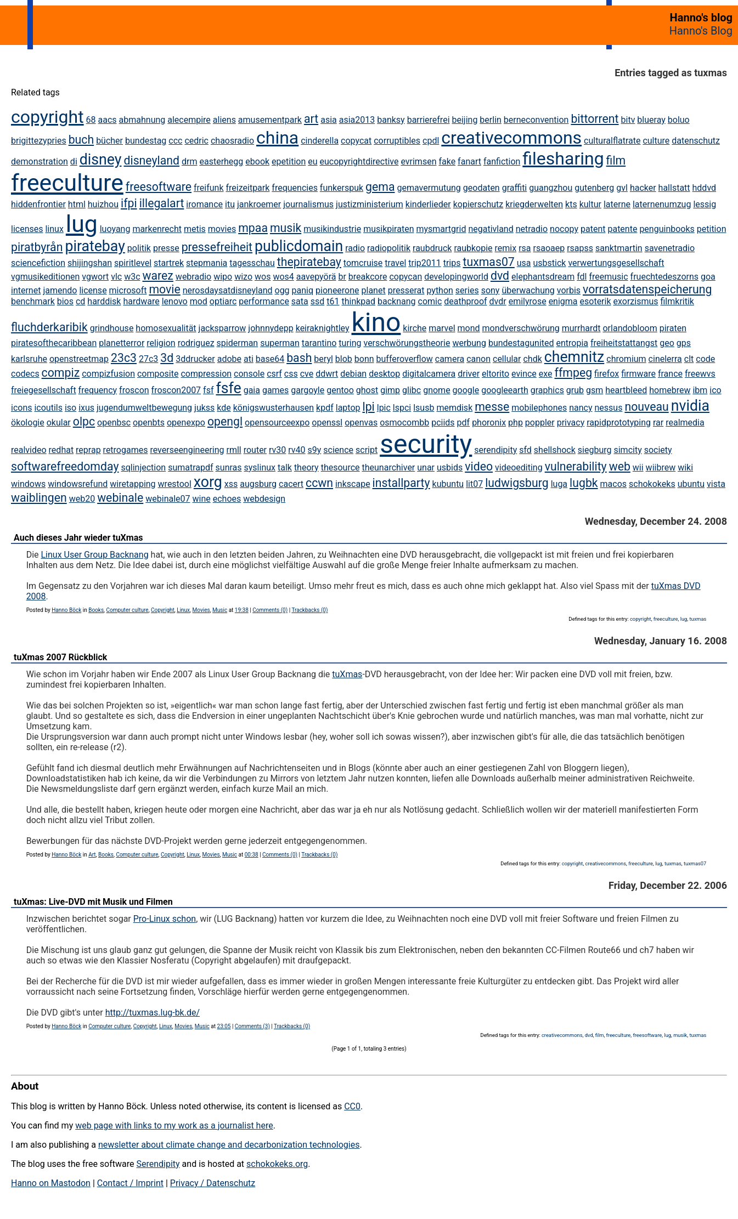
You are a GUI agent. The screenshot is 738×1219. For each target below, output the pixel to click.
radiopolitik (388, 248)
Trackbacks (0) (309, 610)
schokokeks (652, 484)
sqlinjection (143, 467)
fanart (469, 161)
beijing (464, 120)
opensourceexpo (277, 422)
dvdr (497, 301)
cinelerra (665, 359)
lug (82, 223)
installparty (401, 483)
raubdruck (432, 248)
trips (452, 263)
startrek (169, 263)
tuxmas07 (488, 262)
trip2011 (424, 263)
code (705, 359)
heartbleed (626, 390)
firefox (606, 373)
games (275, 390)
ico (715, 390)
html (77, 204)
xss (231, 484)
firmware (638, 373)
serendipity (495, 450)
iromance (204, 204)
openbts (149, 422)
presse (166, 248)
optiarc (223, 301)
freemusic (608, 276)
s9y (315, 450)
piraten (673, 328)
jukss (204, 407)
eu (312, 161)
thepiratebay (309, 262)
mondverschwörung (521, 328)
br (342, 276)
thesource (340, 467)
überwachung (528, 290)
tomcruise (362, 263)
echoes (227, 499)
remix (506, 248)
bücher (109, 140)
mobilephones (539, 407)
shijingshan (89, 263)
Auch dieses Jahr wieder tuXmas (78, 537)
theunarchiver (388, 467)
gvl (622, 188)
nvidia (690, 406)
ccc (175, 140)
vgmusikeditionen (45, 276)
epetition (289, 161)
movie (164, 289)
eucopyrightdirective (359, 161)
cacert (291, 484)
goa (708, 276)
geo (667, 343)
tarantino (319, 343)
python (439, 290)
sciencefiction (38, 263)
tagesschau (252, 263)
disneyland (151, 160)
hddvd (704, 188)
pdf (463, 422)
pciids (442, 422)
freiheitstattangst (623, 343)
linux (54, 229)
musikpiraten (388, 229)
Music (219, 610)
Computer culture (127, 610)
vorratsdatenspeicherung (647, 289)
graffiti (514, 188)
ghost (367, 390)
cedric (196, 140)
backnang (397, 301)
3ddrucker (195, 359)
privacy (571, 422)
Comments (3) (252, 1026)
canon (478, 359)
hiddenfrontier (38, 204)
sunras (229, 467)
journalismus (308, 204)
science (338, 450)
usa (524, 263)
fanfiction (501, 161)
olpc (84, 421)
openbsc (114, 422)
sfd (525, 450)
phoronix (489, 422)
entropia (572, 343)
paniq (303, 290)
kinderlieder (428, 204)
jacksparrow (222, 328)
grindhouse (112, 328)
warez (158, 275)
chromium (626, 359)
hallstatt (674, 188)
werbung (469, 343)
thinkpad (358, 301)
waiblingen (39, 497)
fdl (582, 276)
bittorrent (594, 119)
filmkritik (677, 301)
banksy (390, 120)
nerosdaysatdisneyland (228, 290)
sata (299, 301)
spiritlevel (132, 263)
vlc (116, 276)
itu (230, 204)
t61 (332, 301)
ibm (699, 390)
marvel (442, 328)
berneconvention (536, 120)
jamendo (60, 290)
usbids (450, 467)
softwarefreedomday (65, 466)
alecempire (189, 120)
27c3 (148, 359)
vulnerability (576, 466)
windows (28, 484)
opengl (225, 421)
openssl (327, 422)
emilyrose (528, 301)
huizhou (103, 204)
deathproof (465, 301)
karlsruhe (29, 359)
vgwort (95, 276)
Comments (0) (270, 610)
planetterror (121, 343)
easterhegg (221, 161)
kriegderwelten (534, 204)
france (670, 373)
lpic (384, 407)
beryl (323, 359)
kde (223, 407)
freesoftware (158, 187)
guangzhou (550, 188)
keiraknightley (323, 328)
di (73, 161)
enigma (563, 301)
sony (490, 290)
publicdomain (299, 246)
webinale (120, 497)
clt (689, 359)
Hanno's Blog (701, 30)
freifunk (209, 188)
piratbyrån (37, 247)
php (515, 422)
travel (395, 263)
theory (306, 467)
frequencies (295, 188)
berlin (491, 120)
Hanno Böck (66, 610)
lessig (704, 204)
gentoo (340, 390)
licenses (27, 229)
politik (139, 248)
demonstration (39, 161)
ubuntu (691, 484)
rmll (233, 450)
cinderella (320, 140)
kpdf (325, 407)
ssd (318, 301)
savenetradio (670, 248)
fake (446, 161)
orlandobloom (629, 328)
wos (263, 276)
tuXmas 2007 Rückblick (60, 657)
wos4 (283, 276)
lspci (402, 407)
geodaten (481, 188)
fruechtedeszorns (664, 276)
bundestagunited (521, 343)
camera (449, 359)
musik (285, 228)
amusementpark (270, 120)
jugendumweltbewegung (144, 407)
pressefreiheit (217, 247)
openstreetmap (79, 359)
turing (350, 343)
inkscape (352, 484)
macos (613, 484)
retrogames (125, 450)
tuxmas (697, 619)
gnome (436, 390)
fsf (208, 390)
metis (195, 229)
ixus (86, 407)
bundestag (145, 140)
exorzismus (635, 301)
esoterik (595, 301)
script (367, 450)
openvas (361, 422)
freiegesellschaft (43, 390)
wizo (243, 276)
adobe (229, 359)
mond (469, 328)
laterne (617, 204)
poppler (540, 422)
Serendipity (157, 1164)
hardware (141, 301)
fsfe (228, 388)
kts (571, 204)
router (255, 450)
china (277, 137)
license (92, 290)
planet (374, 290)
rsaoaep (549, 248)
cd (80, 301)
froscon (134, 390)
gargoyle (307, 390)
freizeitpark (248, 188)
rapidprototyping (619, 422)
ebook (257, 161)
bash (299, 358)
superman (280, 343)
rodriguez (196, 343)
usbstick (549, 263)
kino (376, 322)
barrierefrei (428, 120)
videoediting (519, 467)
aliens (224, 120)
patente (622, 229)
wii (638, 467)
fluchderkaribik (49, 327)
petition (711, 229)
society (658, 450)
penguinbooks (666, 229)
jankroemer (259, 204)
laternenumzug (662, 204)
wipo (222, 276)
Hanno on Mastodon (51, 1183)
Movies (201, 610)
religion (161, 343)
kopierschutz (478, 204)
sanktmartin (619, 248)
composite (158, 373)
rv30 (277, 450)
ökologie (27, 422)
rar (658, 422)
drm (189, 161)
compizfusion (108, 373)
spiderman (237, 343)
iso (70, 407)
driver (469, 373)
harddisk (104, 301)
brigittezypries (38, 140)
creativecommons (511, 137)
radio (355, 248)
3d (166, 358)
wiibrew (661, 467)
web (619, 466)
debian (353, 373)
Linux (183, 610)
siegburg (595, 450)
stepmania (206, 263)
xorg (208, 482)
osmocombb (404, 422)
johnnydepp (270, 328)
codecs (25, 373)
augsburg (258, 484)
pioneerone (337, 290)
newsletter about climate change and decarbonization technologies (228, 1144)
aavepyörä (316, 276)
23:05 (224, 1026)
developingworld (456, 276)
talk (285, 467)
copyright (47, 116)
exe (546, 373)
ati (248, 359)
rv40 (296, 450)
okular (59, 422)
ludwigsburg (517, 483)
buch (81, 139)
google (466, 390)
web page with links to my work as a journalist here (174, 1125)
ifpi (129, 203)
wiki (685, 467)
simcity (627, 450)
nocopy (564, 229)
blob (343, 359)
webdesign (264, 499)
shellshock (555, 450)
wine (202, 499)
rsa (525, 248)
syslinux (259, 467)
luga (559, 484)
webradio (193, 276)
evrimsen (418, 161)
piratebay (95, 246)
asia (328, 120)
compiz (61, 372)
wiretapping (132, 484)
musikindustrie (332, 229)
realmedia (685, 422)
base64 (270, 359)
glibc (411, 390)
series (467, 290)
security (426, 444)
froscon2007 (176, 390)
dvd (500, 275)
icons (21, 407)
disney (101, 159)
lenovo (175, 301)
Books (96, 610)
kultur (590, 204)
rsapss (580, 248)
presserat (406, 290)
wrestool (174, 484)
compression (206, 373)
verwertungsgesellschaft (616, 263)
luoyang (115, 229)
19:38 (242, 610)
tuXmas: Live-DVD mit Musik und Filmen (93, 902)
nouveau (646, 406)
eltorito (495, 373)
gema (380, 187)
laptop (348, 407)
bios (65, 301)
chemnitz (574, 357)
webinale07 (167, 499)
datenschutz (696, 140)
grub (575, 390)
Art (91, 855)
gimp (390, 390)
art (311, 119)
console (249, 373)
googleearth (504, 390)
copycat (356, 140)
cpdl (430, 140)
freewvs (700, 373)
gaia (252, 390)
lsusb (423, 407)
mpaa (253, 228)
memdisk (454, 407)
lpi (368, 406)
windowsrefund (78, 484)
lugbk (584, 483)
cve (307, 373)
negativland (490, 229)
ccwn (319, 483)
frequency (97, 390)
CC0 (352, 1106)
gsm (594, 390)
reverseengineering (187, 450)
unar (426, 467)
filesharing (563, 158)
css (291, 373)
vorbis (569, 290)
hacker (643, 188)
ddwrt (327, 373)
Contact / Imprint (130, 1183)
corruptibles (397, 140)
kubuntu (448, 484)
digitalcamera (428, 373)
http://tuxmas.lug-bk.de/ (152, 1012)
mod (198, 301)
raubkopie (473, 248)
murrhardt (581, 328)
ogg (282, 290)
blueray (651, 120)
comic (430, 301)
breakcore (367, 276)
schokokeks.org (277, 1164)
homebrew (669, 390)
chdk (532, 359)
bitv (628, 120)
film (616, 160)
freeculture (67, 182)
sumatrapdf (190, 467)
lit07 (474, 484)
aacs (107, 120)
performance (264, 301)
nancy (580, 407)
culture (656, 140)
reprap (88, 450)
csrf (274, 373)
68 (91, 120)
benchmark (33, 301)
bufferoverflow (404, 359)
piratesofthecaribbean (54, 343)
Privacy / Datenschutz (212, 1183)
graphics (547, 390)
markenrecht (157, 229)
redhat (61, 450)
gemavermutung (428, 188)
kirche (414, 328)
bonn (364, 359)
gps (684, 343)
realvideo (29, 450)
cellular (507, 359)
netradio (532, 229)
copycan (405, 276)
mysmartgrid (441, 229)
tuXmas (347, 674)
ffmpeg (574, 372)
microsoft (128, 290)
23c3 (124, 358)
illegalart (161, 203)
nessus (609, 407)
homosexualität (166, 328)
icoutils (48, 407)
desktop (384, 373)
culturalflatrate (612, 140)
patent (593, 229)
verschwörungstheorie (406, 343)
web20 (82, 499)
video (479, 466)
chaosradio (232, 140)
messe (492, 406)
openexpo (186, 422)
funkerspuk (341, 188)
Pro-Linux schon (164, 919)
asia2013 (357, 120)
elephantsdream (542, 276)
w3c (132, 276)
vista (716, 484)
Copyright (162, 610)
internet (26, 290)
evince (524, 373)
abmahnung (142, 120)
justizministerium (369, 204)
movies (222, 229)
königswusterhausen (273, 407)
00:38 (251, 855)
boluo (679, 120)
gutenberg (594, 188)
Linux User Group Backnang (94, 554)
